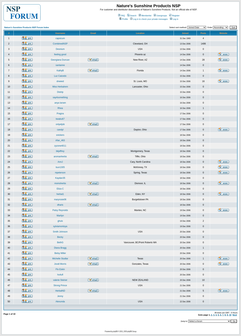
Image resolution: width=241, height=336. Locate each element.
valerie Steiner (60, 280)
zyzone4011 (60, 145)
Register (174, 15)
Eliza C (60, 188)
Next (234, 315)
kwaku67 (60, 119)
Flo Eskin (60, 269)
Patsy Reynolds (60, 210)
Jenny (60, 296)
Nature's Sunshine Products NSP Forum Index (26, 27)
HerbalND (60, 291)
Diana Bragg (60, 248)
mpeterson (60, 172)
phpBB (115, 331)
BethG (60, 242)
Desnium (60, 49)
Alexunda (60, 301)
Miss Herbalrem (60, 86)
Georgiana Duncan (60, 60)
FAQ (121, 15)
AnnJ (60, 162)
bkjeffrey (60, 151)
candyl (60, 129)
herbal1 (60, 194)
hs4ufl (60, 274)
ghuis (60, 221)
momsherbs (60, 183)
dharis (60, 205)
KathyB (60, 70)
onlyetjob (60, 124)
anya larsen (60, 103)
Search (131, 15)
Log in (174, 19)
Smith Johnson (60, 231)
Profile (123, 19)
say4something (60, 97)
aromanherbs (60, 156)
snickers (60, 135)
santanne (60, 65)
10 (230, 315)
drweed (60, 81)
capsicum (60, 38)
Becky (60, 237)
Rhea (60, 108)
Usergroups (160, 15)
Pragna (60, 113)
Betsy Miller (60, 253)
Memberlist (145, 15)
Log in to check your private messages (149, 19)
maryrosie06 (60, 199)
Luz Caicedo (60, 76)
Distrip (60, 92)
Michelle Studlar (60, 258)
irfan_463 (60, 140)
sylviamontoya (60, 226)
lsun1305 (60, 167)
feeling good (60, 54)
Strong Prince (60, 285)
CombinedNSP (60, 43)
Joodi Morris (60, 264)
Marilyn (60, 215)
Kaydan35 (60, 178)
